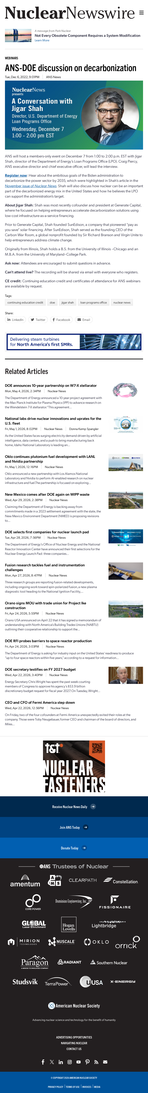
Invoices (86, 1086)
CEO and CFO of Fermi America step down (40, 702)
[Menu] (140, 12)
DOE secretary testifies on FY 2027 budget (40, 669)
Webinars (11, 58)
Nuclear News (57, 391)
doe (52, 302)
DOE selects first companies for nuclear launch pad (47, 531)
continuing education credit (25, 302)
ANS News (53, 77)
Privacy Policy (55, 1086)
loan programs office (93, 302)
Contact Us (74, 1049)
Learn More (42, 40)
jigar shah (68, 302)
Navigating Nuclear (74, 1043)
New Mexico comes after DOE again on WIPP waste (47, 494)
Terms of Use (73, 1086)
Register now (16, 175)
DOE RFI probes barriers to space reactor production (48, 640)
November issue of (30, 185)
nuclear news (121, 302)
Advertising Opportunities (74, 1037)
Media (97, 1086)
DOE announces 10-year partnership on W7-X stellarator (51, 385)
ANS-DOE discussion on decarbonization (70, 67)
